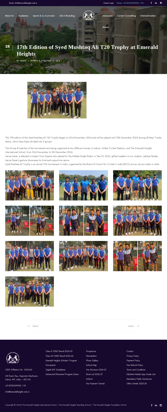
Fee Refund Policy (135, 365)
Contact (130, 351)
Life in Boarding (67, 15)
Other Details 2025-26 (137, 383)
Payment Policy (133, 360)
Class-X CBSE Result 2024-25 (59, 351)
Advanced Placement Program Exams (62, 374)
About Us (9, 15)
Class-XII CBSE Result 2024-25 (59, 355)
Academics (23, 15)
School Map (91, 365)
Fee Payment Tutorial (95, 383)
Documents (51, 365)
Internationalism (148, 15)
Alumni (105, 27)
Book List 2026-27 (94, 374)
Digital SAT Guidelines (55, 369)
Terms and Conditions (136, 369)
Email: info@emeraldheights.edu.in (23, 3)
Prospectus (91, 351)
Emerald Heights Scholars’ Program (61, 360)
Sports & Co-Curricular (44, 15)
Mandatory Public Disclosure (139, 378)
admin (23, 60)
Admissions (107, 15)
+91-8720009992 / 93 (15, 385)
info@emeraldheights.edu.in (17, 391)
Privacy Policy (133, 355)
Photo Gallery (92, 360)
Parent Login (109, 3)
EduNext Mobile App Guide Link (141, 374)
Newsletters (91, 355)
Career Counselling (126, 15)
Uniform (89, 378)
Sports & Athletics (41, 60)
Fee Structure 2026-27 (96, 369)
